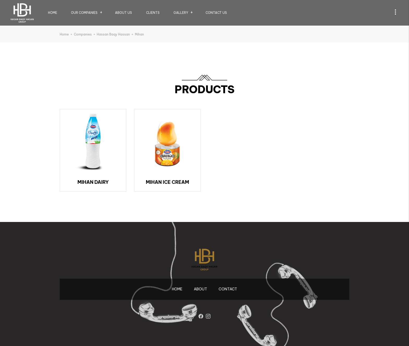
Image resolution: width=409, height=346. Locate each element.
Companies (85, 34)
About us (123, 13)
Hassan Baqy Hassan (115, 34)
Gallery (180, 13)
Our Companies (84, 13)
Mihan (139, 34)
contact (228, 289)
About (200, 289)
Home (52, 13)
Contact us (216, 13)
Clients (153, 13)
